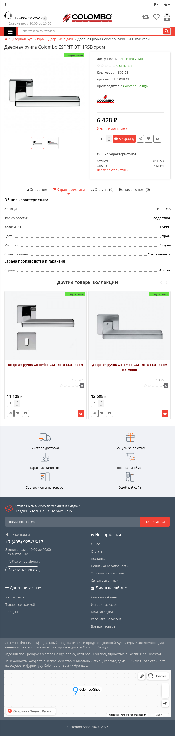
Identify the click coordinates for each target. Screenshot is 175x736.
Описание (36, 189)
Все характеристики (113, 170)
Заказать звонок (22, 569)
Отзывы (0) (101, 189)
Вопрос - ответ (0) (134, 189)
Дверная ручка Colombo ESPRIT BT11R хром (45, 365)
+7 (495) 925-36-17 (29, 18)
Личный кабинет (104, 597)
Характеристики (69, 189)
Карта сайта (15, 597)
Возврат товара (103, 626)
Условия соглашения (107, 573)
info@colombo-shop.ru (22, 561)
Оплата (97, 551)
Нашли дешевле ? (112, 128)
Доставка (98, 558)
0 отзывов (124, 65)
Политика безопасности (110, 566)
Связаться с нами (104, 580)
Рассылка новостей (106, 619)
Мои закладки (102, 612)
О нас (95, 544)
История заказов (104, 604)
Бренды (11, 612)
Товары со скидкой (20, 604)
